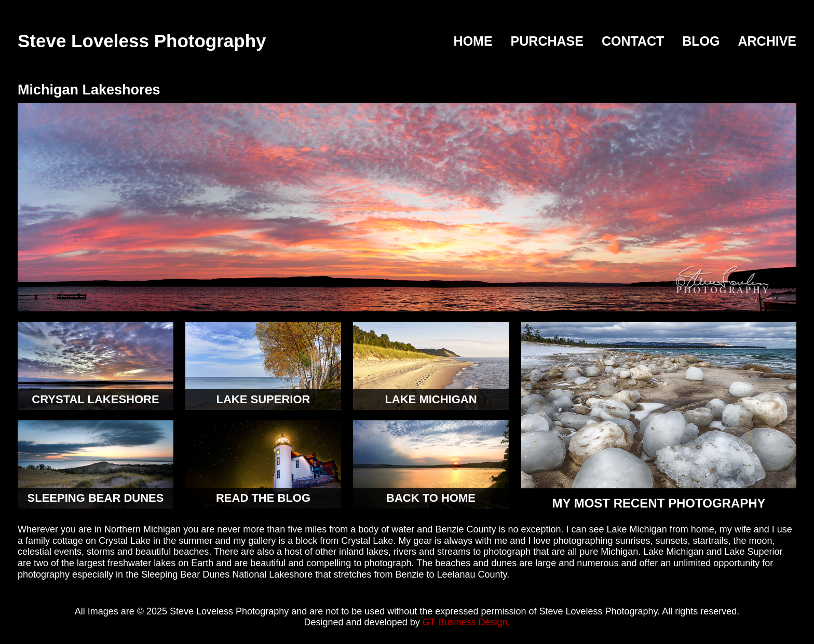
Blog (701, 41)
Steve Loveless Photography (142, 41)
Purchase (547, 41)
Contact (633, 41)
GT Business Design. (466, 622)
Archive (767, 41)
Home (473, 41)
